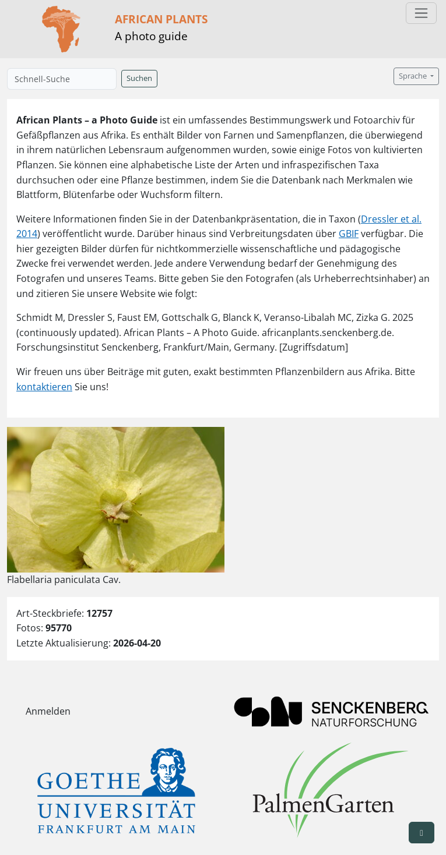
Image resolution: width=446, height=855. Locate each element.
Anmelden (48, 711)
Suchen (139, 78)
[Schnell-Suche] (62, 79)
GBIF (349, 233)
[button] (421, 832)
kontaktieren (44, 386)
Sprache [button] (414, 76)
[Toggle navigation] (421, 13)
